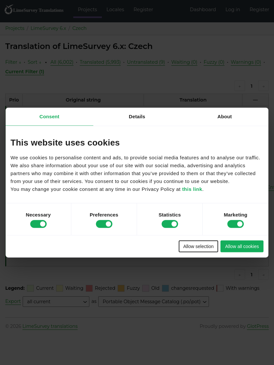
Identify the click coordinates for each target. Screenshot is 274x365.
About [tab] (224, 116)
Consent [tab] (49, 116)
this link (192, 189)
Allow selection (198, 246)
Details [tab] (137, 116)
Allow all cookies (242, 246)
